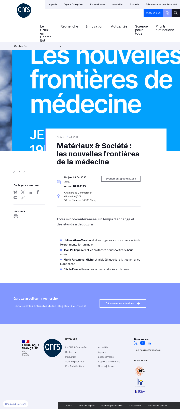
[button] (15, 403)
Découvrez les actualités (120, 303)
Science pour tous (141, 30)
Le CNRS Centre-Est (76, 347)
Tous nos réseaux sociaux (147, 350)
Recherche (69, 26)
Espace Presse (97, 4)
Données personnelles (111, 405)
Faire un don (153, 12)
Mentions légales (86, 405)
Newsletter (117, 4)
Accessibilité (135, 405)
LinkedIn (149, 343)
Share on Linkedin (30, 192)
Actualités (119, 26)
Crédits (68, 405)
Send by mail (15, 197)
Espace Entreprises (74, 4)
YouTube (142, 343)
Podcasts (134, 4)
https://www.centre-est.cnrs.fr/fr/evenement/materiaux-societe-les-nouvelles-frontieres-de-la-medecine (23, 197)
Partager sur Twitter (23, 192)
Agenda (53, 4)
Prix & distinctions (165, 28)
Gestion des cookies (157, 405)
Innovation (94, 26)
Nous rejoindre (106, 366)
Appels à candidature (109, 361)
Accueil (61, 136)
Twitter (135, 343)
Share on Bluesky (15, 192)
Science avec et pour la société (161, 4)
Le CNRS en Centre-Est (46, 33)
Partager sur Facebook (38, 192)
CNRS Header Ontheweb (167, 13)
